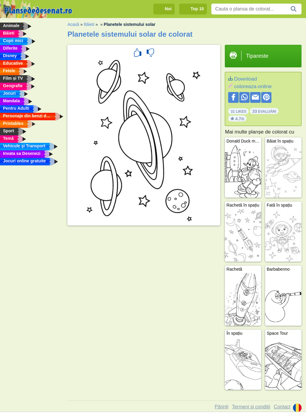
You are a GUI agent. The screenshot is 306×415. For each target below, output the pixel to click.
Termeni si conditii (251, 406)
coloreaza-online (253, 86)
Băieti (89, 24)
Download (245, 79)
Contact (282, 406)
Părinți (221, 406)
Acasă (73, 24)
